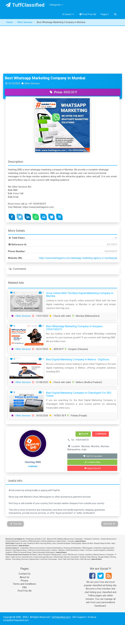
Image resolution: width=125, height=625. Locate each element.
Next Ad (109, 523)
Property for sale (20, 543)
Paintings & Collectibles (72, 548)
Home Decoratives (72, 550)
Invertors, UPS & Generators (30, 541)
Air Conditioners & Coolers (32, 539)
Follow (83, 434)
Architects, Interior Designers (40, 555)
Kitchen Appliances (49, 541)
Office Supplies (87, 548)
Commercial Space (63, 543)
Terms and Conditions (24, 583)
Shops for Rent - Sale (107, 543)
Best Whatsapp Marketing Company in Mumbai (45, 78)
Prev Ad (15, 523)
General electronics (13, 541)
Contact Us (24, 573)
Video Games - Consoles (65, 541)
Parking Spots (76, 543)
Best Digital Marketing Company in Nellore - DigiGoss (77, 359)
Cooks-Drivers (16, 557)
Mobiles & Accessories (66, 539)
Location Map (92, 462)
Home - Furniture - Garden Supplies (93, 550)
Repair (107, 557)
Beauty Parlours (99, 555)
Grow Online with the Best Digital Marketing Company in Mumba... (79, 294)
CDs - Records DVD (49, 539)
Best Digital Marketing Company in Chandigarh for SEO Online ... (78, 394)
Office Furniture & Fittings (22, 552)
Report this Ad (92, 468)
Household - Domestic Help (80, 557)
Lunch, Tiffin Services (69, 555)
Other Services (23, 315)
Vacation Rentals (12, 545)
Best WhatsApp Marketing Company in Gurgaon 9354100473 (74, 328)
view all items (80, 541)
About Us (24, 577)
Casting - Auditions (85, 555)
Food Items (98, 548)
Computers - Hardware (83, 539)
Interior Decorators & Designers (44, 552)
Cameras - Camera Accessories (104, 539)
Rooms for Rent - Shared (90, 543)
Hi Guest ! (68, 14)
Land (54, 543)
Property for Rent (33, 543)
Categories (56, 4)
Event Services (27, 557)
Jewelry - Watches (58, 550)
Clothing (31, 550)
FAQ (24, 587)
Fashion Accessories (42, 550)
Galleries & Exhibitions (54, 548)
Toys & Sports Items (20, 550)
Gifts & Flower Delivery (62, 557)
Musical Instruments (37, 548)
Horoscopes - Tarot (55, 559)
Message (100, 434)
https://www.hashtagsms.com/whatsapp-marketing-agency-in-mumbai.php (78, 258)
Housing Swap (45, 543)
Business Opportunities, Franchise (34, 559)
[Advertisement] (62, 50)
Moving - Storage (97, 557)
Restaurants (56, 555)
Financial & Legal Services (43, 557)
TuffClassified (25, 5)
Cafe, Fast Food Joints (71, 559)
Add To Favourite (92, 456)
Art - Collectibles (23, 548)
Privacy (24, 580)
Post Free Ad (88, 14)
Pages (105, 14)
